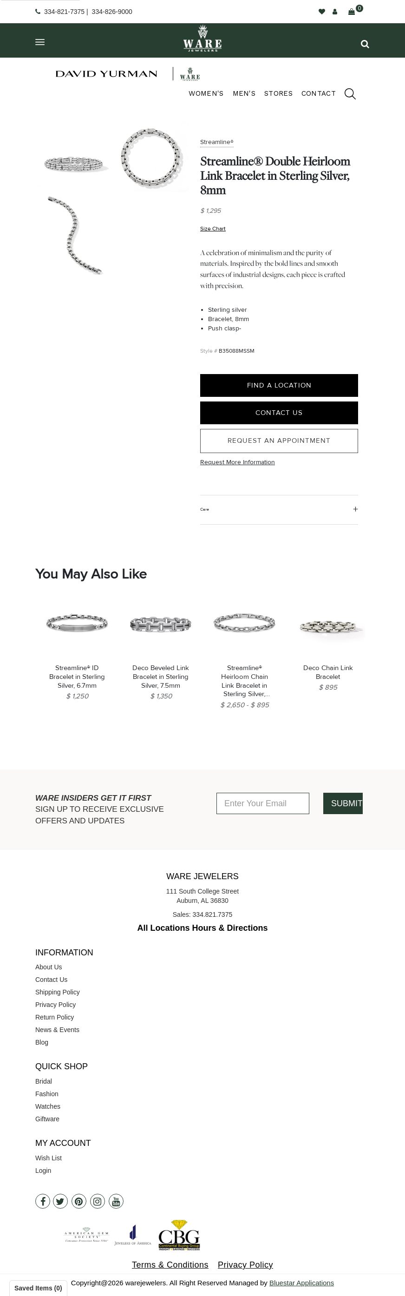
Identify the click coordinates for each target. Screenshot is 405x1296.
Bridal (43, 1081)
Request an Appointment (279, 440)
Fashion (47, 1094)
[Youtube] (116, 1201)
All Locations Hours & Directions (202, 928)
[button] (365, 44)
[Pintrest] (79, 1201)
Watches (47, 1106)
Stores (278, 93)
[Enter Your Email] (262, 803)
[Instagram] (97, 1201)
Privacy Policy (55, 1004)
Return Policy (54, 1017)
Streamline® (217, 142)
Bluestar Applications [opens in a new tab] (301, 1283)
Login (43, 1170)
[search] (345, 95)
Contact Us (279, 412)
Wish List (48, 1158)
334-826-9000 (112, 11)
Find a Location (279, 385)
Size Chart (213, 228)
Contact (318, 93)
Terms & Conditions (170, 1265)
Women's (206, 93)
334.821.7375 (213, 914)
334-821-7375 (64, 11)
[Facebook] (42, 1201)
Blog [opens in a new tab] (41, 1042)
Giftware (47, 1119)
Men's (244, 93)
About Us (48, 967)
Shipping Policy (57, 992)
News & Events (57, 1029)
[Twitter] (60, 1201)
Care (204, 509)
